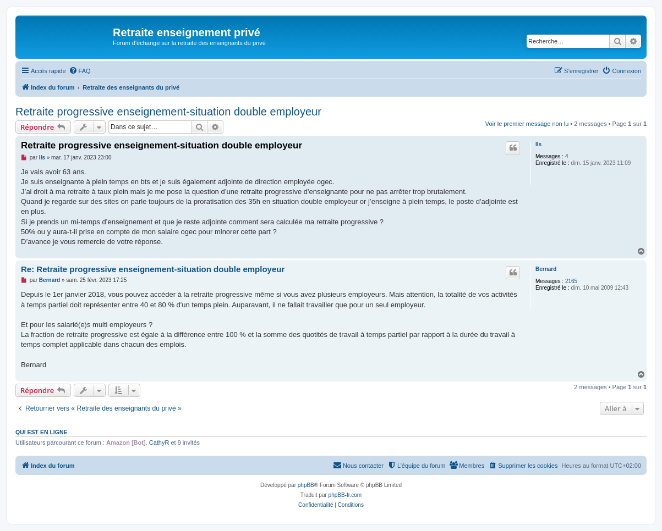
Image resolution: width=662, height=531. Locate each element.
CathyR (159, 442)
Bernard (545, 269)
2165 (571, 281)
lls (538, 144)
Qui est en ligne (41, 432)
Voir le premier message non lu (527, 123)
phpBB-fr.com (345, 495)
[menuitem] (80, 71)
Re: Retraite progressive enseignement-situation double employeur (153, 269)
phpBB (306, 485)
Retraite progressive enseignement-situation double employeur (168, 112)
